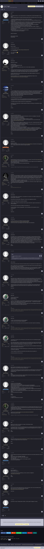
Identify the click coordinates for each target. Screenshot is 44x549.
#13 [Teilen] (42, 274)
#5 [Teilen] (42, 113)
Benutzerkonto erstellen (19, 524)
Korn (14, 538)
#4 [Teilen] (42, 85)
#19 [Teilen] (42, 403)
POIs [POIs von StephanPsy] (2, 345)
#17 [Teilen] (42, 365)
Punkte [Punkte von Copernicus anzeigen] (3, 202)
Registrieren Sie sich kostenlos (23, 522)
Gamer (18, 538)
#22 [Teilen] (42, 452)
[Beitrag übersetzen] (42, 39)
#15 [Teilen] (42, 316)
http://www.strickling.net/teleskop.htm (22, 49)
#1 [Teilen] (42, 12)
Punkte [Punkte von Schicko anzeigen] (3, 68)
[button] (43, 1)
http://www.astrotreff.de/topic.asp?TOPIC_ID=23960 (25, 438)
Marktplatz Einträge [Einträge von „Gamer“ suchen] (4, 166)
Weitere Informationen (37, 547)
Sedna (1, 539)
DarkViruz (6, 7)
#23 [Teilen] (42, 468)
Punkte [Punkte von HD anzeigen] (3, 446)
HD (16, 538)
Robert (7, 539)
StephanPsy (11, 538)
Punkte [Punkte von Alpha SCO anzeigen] (3, 182)
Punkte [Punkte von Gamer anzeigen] (3, 164)
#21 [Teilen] (42, 437)
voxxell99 (2, 538)
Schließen (42, 547)
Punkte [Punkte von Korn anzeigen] (3, 374)
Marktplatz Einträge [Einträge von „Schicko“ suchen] (4, 70)
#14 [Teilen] (42, 293)
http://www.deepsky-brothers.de (15, 187)
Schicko (4, 539)
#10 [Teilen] (42, 217)
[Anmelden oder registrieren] (41, 1)
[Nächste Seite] (4, 9)
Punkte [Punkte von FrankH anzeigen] (3, 284)
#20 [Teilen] (42, 420)
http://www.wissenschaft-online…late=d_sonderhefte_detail (19, 221)
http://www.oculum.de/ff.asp (15, 473)
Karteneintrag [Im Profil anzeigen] (3, 183)
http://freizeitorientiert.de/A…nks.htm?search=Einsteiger (19, 76)
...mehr (9, 539)
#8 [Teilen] (42, 172)
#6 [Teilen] (42, 139)
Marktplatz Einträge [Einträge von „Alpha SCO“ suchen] (4, 184)
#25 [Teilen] (42, 499)
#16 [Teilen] (42, 335)
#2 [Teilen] (42, 42)
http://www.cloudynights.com (25, 129)
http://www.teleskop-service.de (18, 120)
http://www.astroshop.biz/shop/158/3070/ (17, 489)
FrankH (8, 538)
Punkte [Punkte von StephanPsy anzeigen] (3, 343)
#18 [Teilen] (42, 381)
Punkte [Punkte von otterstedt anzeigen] (3, 52)
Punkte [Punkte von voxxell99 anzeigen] (3, 260)
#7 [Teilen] (42, 155)
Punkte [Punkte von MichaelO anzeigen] (3, 242)
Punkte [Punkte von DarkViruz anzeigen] (3, 21)
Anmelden (26, 524)
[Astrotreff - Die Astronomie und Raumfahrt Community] (6, 1)
